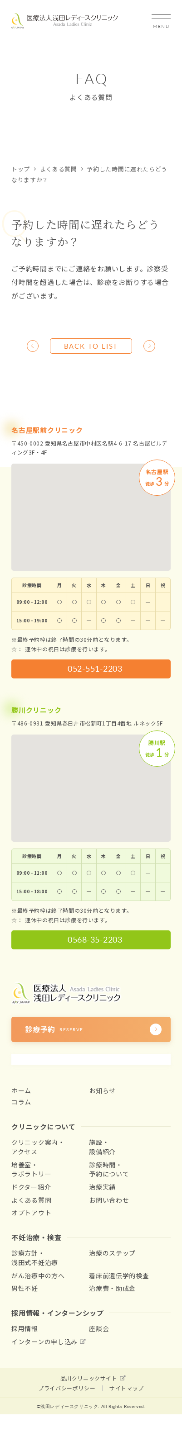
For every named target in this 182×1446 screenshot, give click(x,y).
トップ (20, 169)
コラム (21, 1101)
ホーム (21, 1090)
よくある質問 (58, 169)
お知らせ (102, 1090)
